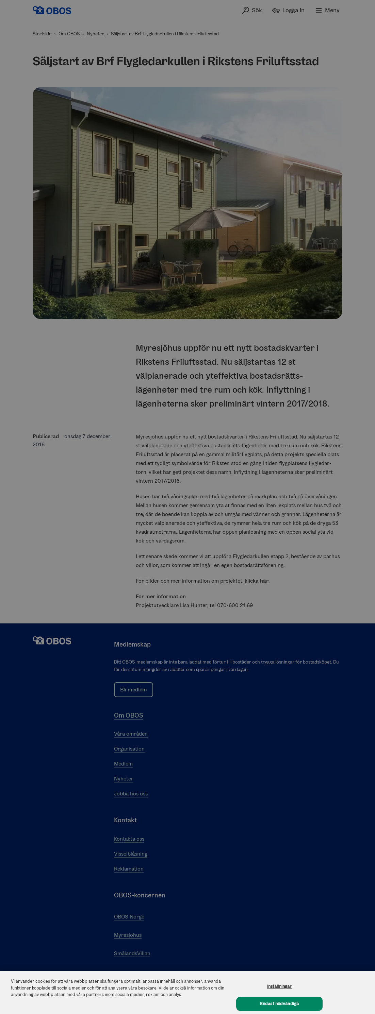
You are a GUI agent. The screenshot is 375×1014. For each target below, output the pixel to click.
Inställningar (279, 990)
